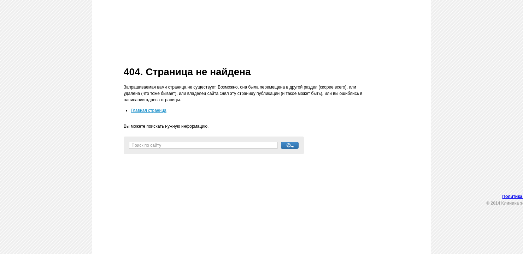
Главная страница (148, 110)
